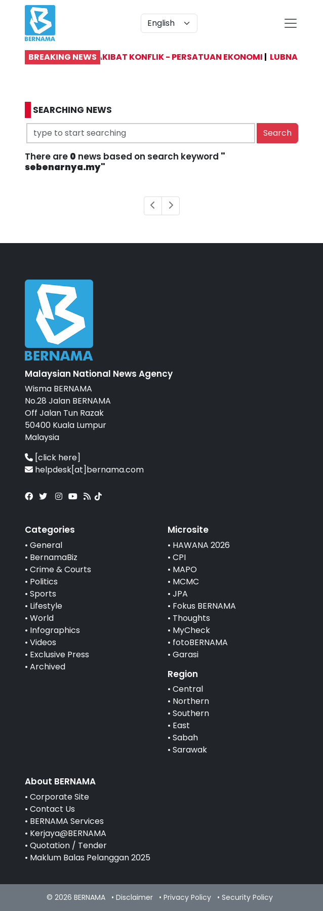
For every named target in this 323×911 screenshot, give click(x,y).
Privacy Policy (187, 897)
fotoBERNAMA (200, 642)
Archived (47, 666)
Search (277, 133)
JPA (180, 594)
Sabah (185, 737)
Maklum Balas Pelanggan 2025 (90, 857)
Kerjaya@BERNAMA (68, 833)
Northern (191, 701)
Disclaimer (134, 897)
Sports (43, 594)
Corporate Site (59, 797)
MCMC (186, 581)
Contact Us (52, 809)
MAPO (185, 569)
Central (188, 689)
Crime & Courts (60, 569)
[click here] (57, 457)
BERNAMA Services (67, 821)
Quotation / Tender (68, 845)
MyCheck (191, 630)
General (46, 545)
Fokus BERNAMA (204, 606)
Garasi (185, 654)
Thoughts (191, 618)
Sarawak (190, 750)
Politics (44, 581)
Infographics (55, 630)
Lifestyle (46, 606)
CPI (179, 557)
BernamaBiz (53, 557)
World (42, 618)
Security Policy (247, 897)
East (181, 725)
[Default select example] (169, 23)
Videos (43, 642)
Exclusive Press (59, 654)
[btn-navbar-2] (290, 23)
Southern (191, 713)
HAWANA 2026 (201, 545)
